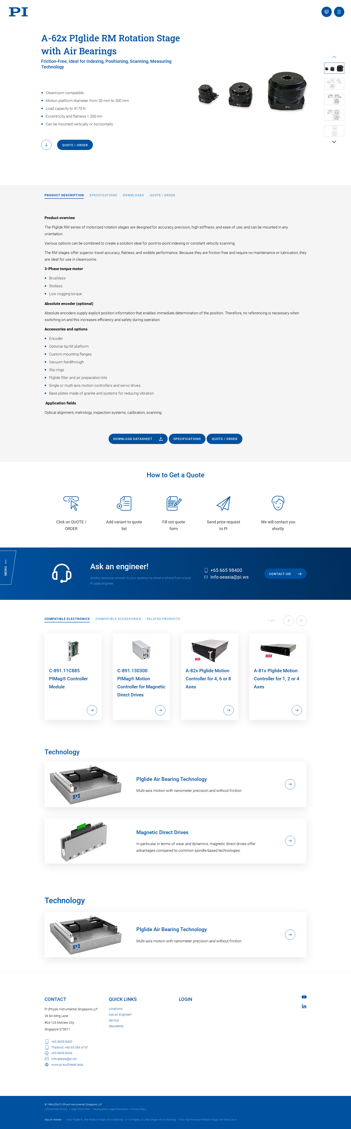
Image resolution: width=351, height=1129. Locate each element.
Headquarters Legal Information (110, 1109)
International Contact (56, 1109)
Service (114, 1020)
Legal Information (80, 1109)
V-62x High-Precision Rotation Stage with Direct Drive (207, 1119)
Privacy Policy (138, 1109)
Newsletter (116, 1026)
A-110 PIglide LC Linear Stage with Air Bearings (150, 1119)
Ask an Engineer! (120, 1014)
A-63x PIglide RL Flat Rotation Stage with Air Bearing (94, 1119)
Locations (115, 1009)
